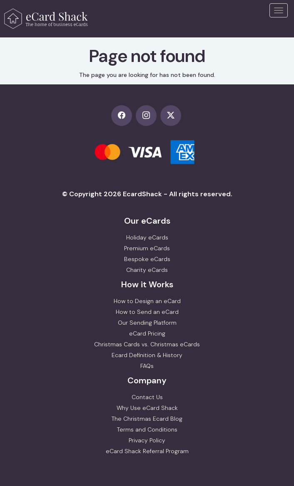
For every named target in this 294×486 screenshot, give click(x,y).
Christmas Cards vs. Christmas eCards (147, 344)
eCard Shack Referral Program (147, 451)
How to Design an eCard (147, 301)
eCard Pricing (147, 333)
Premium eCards (147, 248)
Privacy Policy (147, 440)
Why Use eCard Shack (147, 408)
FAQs (147, 366)
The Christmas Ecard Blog (147, 418)
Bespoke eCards (147, 259)
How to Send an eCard (147, 312)
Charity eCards (147, 270)
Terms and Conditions (147, 429)
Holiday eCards (147, 237)
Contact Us (147, 397)
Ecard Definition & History (147, 355)
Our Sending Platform (147, 322)
